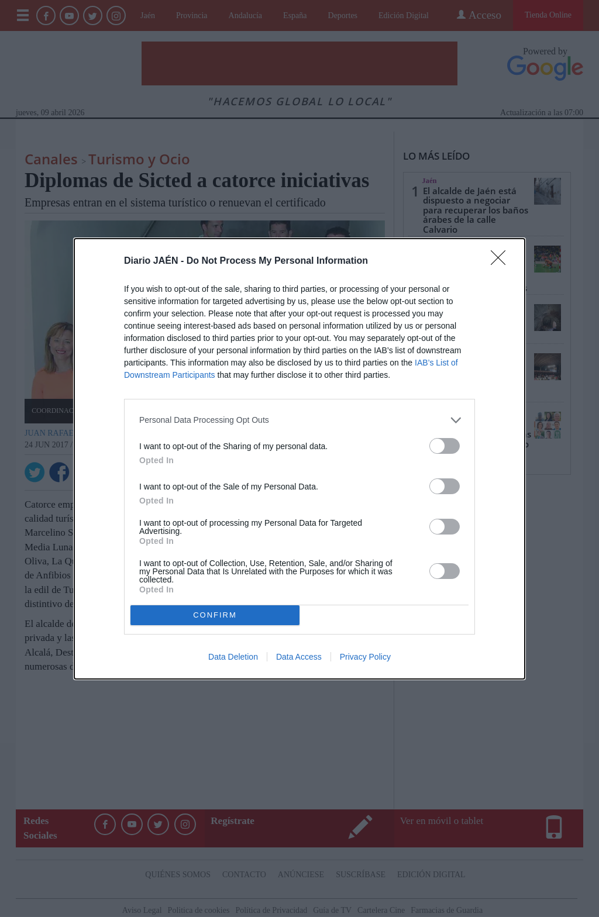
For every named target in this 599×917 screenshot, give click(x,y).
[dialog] (299, 459)
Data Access (299, 656)
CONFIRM (215, 615)
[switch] (444, 446)
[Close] (502, 261)
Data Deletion (233, 656)
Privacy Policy (365, 656)
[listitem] (299, 420)
